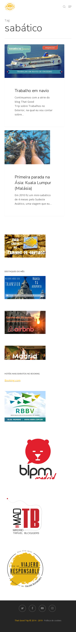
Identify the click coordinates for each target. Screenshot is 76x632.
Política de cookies (52, 620)
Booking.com (12, 380)
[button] (69, 6)
